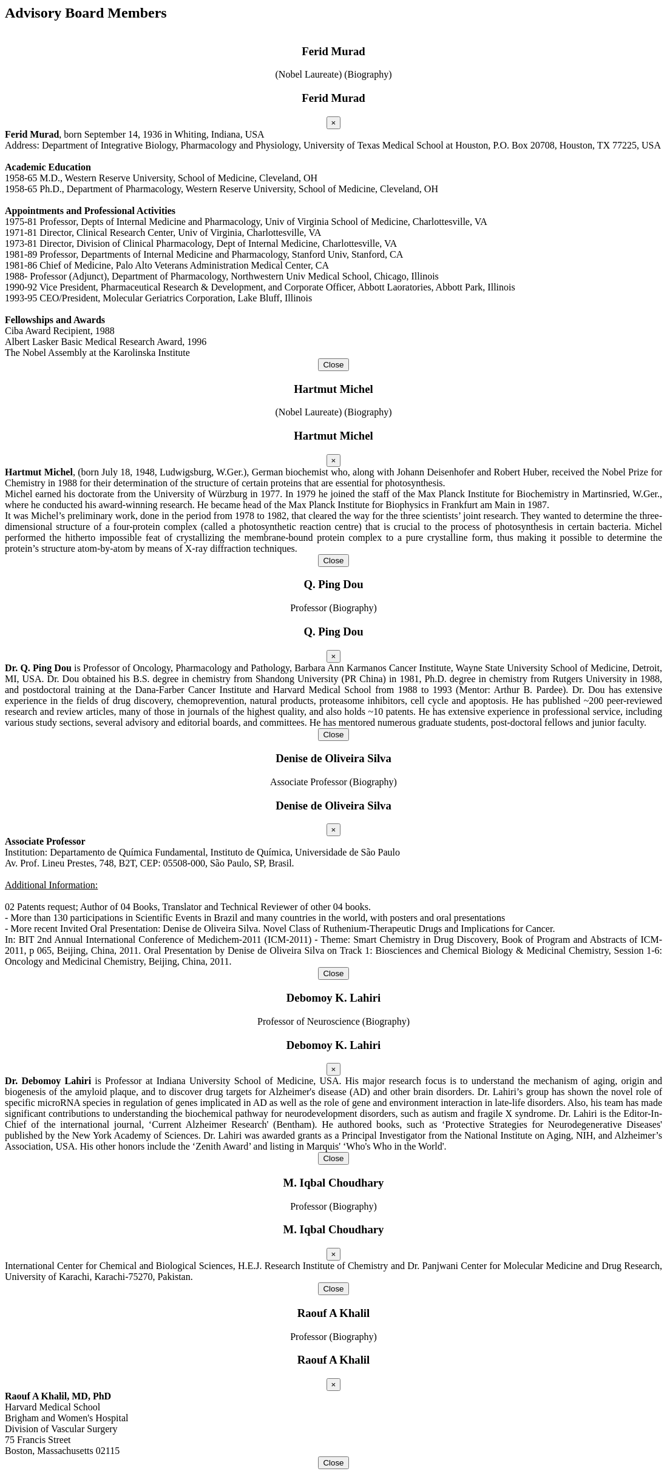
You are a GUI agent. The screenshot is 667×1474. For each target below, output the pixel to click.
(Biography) (367, 74)
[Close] (334, 122)
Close (333, 364)
